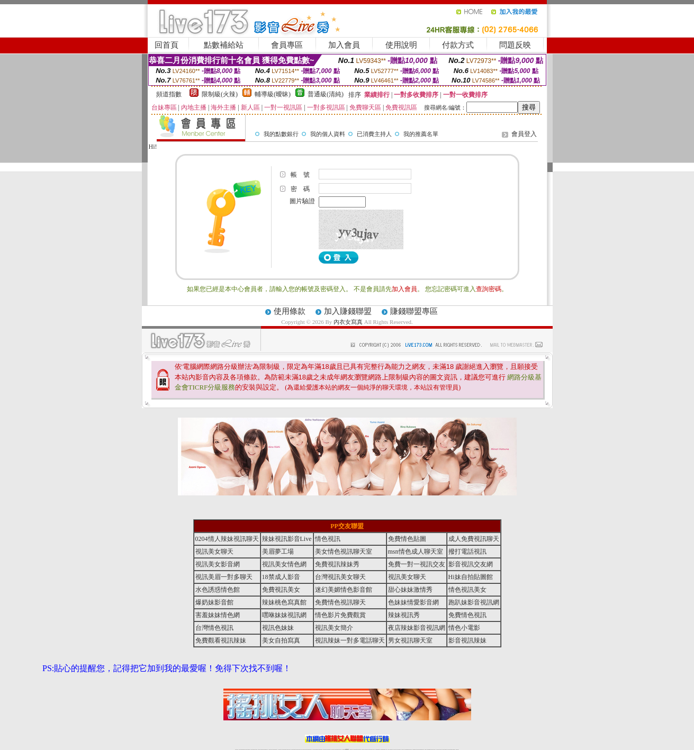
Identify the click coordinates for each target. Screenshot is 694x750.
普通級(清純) (326, 94)
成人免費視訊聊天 (473, 539)
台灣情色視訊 (214, 627)
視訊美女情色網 (284, 564)
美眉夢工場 (278, 551)
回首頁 (166, 45)
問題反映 (515, 45)
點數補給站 (224, 45)
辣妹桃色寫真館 (284, 602)
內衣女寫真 (348, 322)
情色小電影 (464, 627)
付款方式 (458, 45)
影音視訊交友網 (470, 564)
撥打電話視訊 (467, 551)
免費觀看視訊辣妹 (220, 640)
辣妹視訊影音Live (287, 539)
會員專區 (287, 45)
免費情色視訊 (467, 615)
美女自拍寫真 (281, 640)
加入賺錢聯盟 (348, 311)
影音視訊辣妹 (467, 640)
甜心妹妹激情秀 (410, 589)
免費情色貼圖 (407, 539)
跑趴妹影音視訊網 (473, 602)
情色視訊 (327, 539)
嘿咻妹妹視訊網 (284, 615)
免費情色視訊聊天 (340, 602)
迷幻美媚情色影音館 (343, 589)
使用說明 (401, 45)
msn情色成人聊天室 (415, 551)
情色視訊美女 (467, 589)
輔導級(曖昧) (273, 94)
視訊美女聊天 (214, 551)
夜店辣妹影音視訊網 (416, 627)
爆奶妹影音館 (214, 602)
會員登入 (524, 134)
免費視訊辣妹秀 (337, 564)
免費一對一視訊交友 (416, 564)
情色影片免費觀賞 (340, 615)
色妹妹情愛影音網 (413, 602)
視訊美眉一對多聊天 (224, 577)
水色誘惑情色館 (217, 589)
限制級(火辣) (220, 94)
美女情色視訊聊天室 (343, 551)
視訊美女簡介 (334, 627)
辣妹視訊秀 (404, 615)
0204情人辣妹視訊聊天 (227, 539)
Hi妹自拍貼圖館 (470, 577)
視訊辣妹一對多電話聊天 (350, 640)
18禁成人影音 (281, 577)
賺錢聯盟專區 (414, 311)
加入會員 (344, 45)
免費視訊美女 (281, 589)
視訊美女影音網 (217, 564)
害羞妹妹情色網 (217, 615)
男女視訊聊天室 (410, 640)
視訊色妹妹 (278, 627)
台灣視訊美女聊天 (340, 577)
